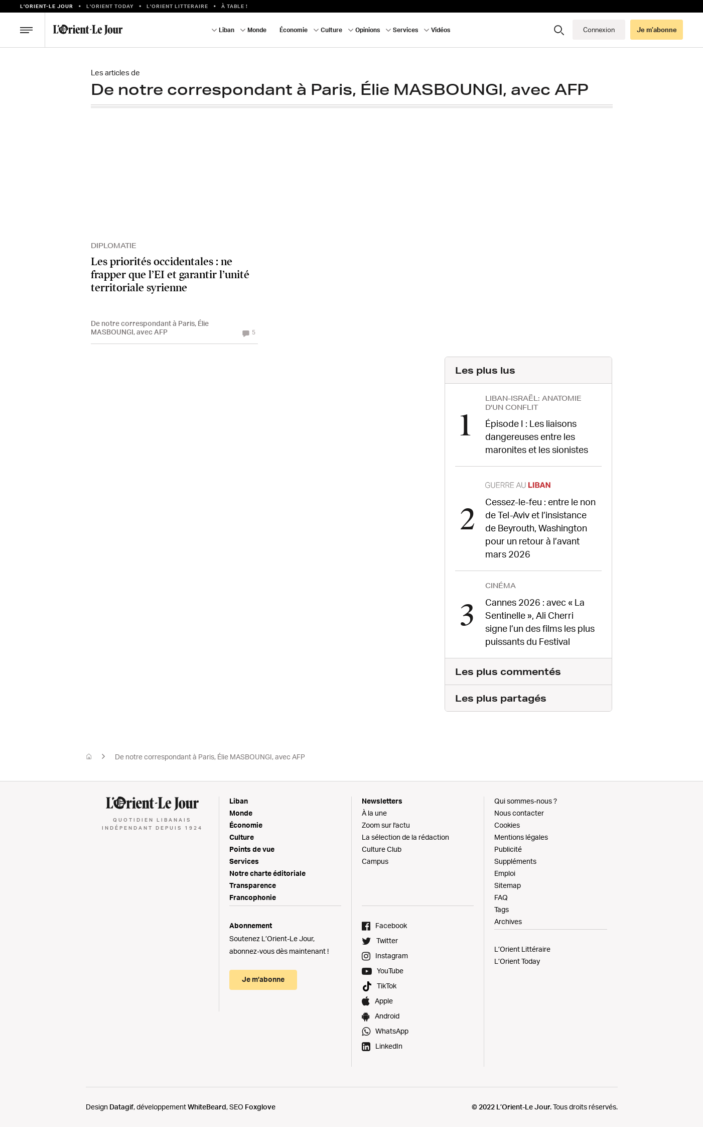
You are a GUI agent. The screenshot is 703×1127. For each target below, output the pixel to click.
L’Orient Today (517, 960)
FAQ (501, 896)
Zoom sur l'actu (386, 824)
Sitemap (507, 884)
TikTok (386, 985)
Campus (375, 860)
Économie (293, 30)
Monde (256, 30)
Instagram (391, 955)
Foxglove (260, 1106)
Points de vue (251, 848)
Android (387, 1015)
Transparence (252, 884)
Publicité (508, 848)
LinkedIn (388, 1045)
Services (405, 30)
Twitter (387, 940)
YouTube (390, 970)
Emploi (504, 872)
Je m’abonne (657, 30)
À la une (374, 812)
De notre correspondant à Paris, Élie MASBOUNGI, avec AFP (210, 756)
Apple (384, 1000)
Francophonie (252, 896)
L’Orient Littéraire (522, 948)
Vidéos (440, 30)
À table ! (234, 6)
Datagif (121, 1106)
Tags (501, 909)
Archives (508, 921)
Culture (331, 30)
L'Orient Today (110, 6)
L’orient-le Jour (46, 6)
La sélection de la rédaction (405, 836)
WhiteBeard (207, 1106)
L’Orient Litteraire (177, 6)
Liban (226, 30)
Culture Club (381, 848)
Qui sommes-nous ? (525, 800)
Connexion (599, 30)
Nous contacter (519, 812)
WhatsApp (391, 1030)
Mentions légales (521, 836)
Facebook (391, 925)
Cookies (507, 824)
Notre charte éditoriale (267, 872)
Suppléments (515, 860)
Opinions (367, 30)
